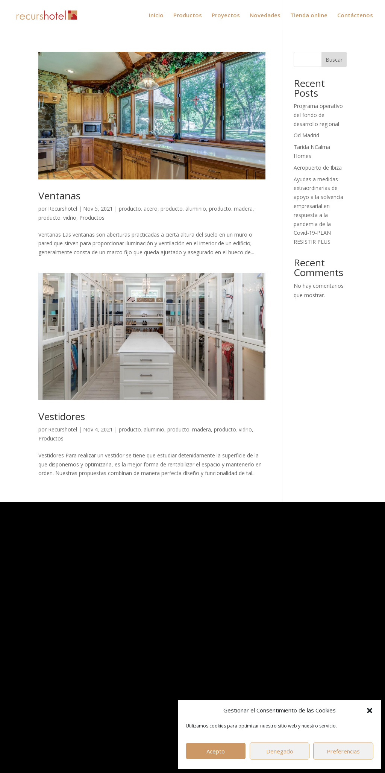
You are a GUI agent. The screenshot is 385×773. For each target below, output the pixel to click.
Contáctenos (355, 15)
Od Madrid (306, 135)
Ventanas (59, 195)
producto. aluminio (183, 208)
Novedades (265, 15)
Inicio (156, 15)
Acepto (215, 751)
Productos (187, 15)
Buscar (334, 59)
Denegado (279, 751)
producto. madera (231, 208)
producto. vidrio (57, 217)
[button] (369, 710)
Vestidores (61, 416)
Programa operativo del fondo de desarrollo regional (318, 115)
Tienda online (308, 15)
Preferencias (343, 751)
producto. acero (138, 208)
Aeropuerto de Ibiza (318, 167)
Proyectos (226, 15)
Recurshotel (62, 208)
